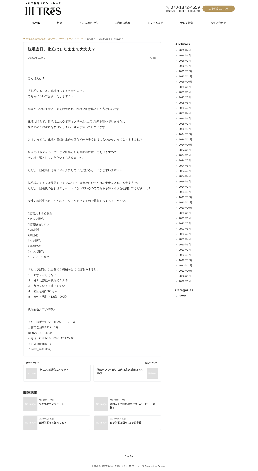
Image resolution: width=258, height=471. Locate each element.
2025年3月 (185, 118)
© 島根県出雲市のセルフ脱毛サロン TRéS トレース (118, 466)
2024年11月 (185, 139)
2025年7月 (185, 97)
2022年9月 (185, 276)
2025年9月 (185, 87)
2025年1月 (185, 128)
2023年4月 (185, 239)
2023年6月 (185, 228)
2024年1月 (185, 191)
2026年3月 (185, 55)
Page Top (129, 454)
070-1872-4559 (185, 7)
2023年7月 (185, 223)
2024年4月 (185, 176)
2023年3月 (185, 244)
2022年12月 (185, 260)
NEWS (183, 296)
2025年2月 (185, 123)
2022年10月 (185, 270)
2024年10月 (185, 144)
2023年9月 (185, 213)
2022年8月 (185, 281)
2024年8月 (185, 155)
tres (154, 58)
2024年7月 (185, 160)
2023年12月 (185, 197)
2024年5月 (185, 171)
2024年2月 (185, 186)
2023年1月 (185, 254)
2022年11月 (185, 265)
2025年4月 (185, 113)
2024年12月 (185, 134)
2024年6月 (185, 165)
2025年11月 (185, 76)
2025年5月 (185, 108)
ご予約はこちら (218, 8)
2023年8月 (185, 218)
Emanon (162, 466)
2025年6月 (185, 102)
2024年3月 (185, 181)
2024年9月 (185, 150)
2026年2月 (185, 60)
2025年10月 (185, 81)
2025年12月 (185, 71)
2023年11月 (185, 202)
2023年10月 (185, 207)
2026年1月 (185, 65)
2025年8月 (185, 92)
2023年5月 (185, 234)
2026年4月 (185, 50)
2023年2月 (185, 249)
